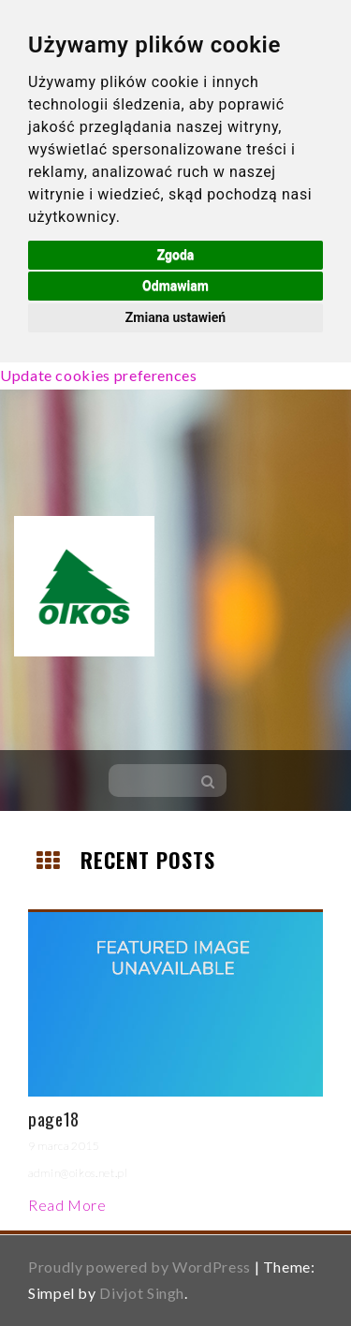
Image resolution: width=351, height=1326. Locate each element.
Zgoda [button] (176, 254)
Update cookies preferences (98, 375)
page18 (54, 1118)
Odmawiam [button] (175, 285)
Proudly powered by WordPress (139, 1266)
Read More (67, 1205)
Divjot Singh (141, 1293)
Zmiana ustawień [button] (175, 317)
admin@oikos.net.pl (78, 1173)
